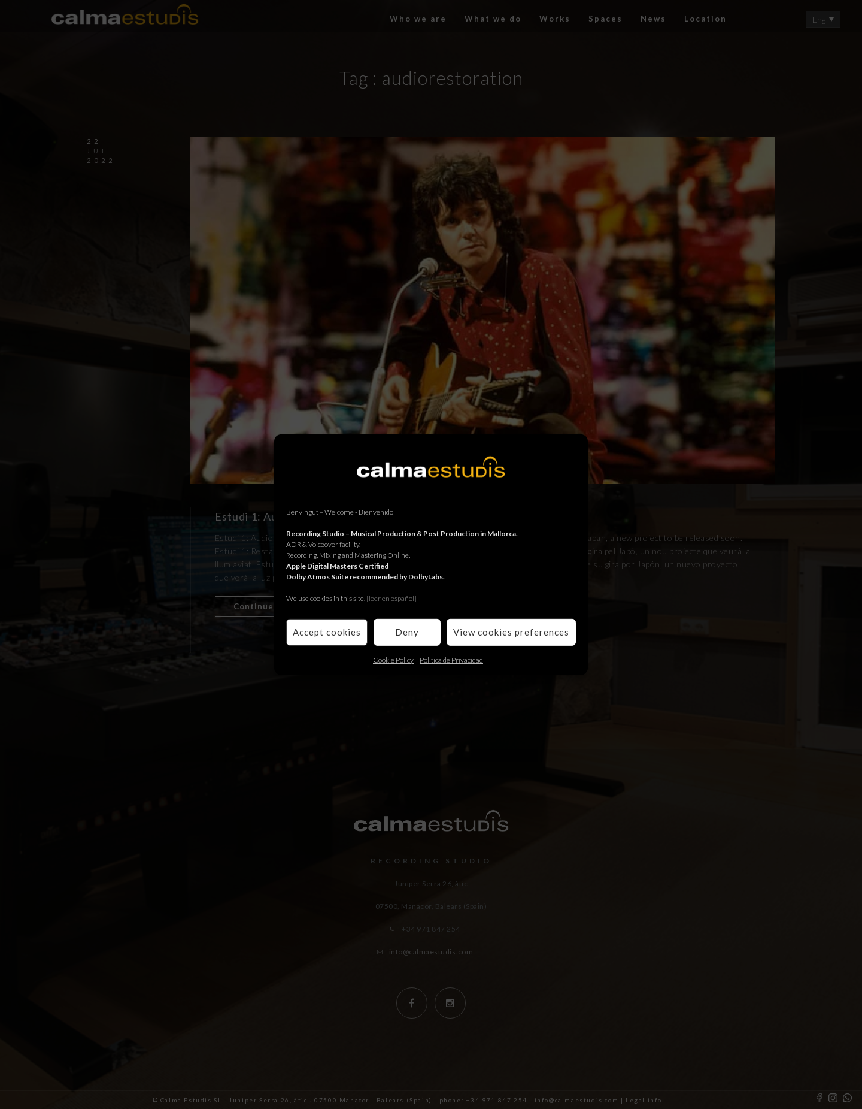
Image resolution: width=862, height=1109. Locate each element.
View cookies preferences (511, 632)
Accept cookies (327, 632)
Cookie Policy (393, 659)
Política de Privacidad (451, 659)
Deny (407, 632)
